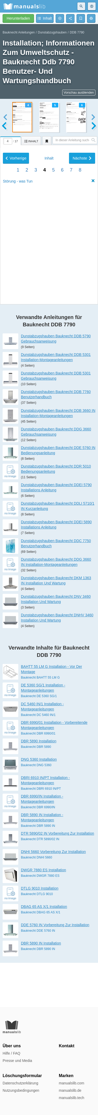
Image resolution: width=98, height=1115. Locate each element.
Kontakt (66, 1046)
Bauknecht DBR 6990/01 (38, 777)
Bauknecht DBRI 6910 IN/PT (41, 832)
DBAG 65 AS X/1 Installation (44, 951)
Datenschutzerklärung (20, 1083)
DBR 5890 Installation (38, 785)
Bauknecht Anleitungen (19, 32)
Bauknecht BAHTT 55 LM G (40, 722)
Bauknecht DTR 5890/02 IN (40, 883)
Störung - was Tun (18, 318)
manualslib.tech (71, 1098)
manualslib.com (71, 1083)
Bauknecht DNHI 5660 (36, 901)
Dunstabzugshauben (52, 32)
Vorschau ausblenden (79, 92)
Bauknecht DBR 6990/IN (38, 851)
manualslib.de (70, 1090)
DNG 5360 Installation (39, 803)
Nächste (82, 295)
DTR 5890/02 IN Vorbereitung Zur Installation (57, 877)
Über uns (12, 1046)
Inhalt (48, 295)
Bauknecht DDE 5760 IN (38, 975)
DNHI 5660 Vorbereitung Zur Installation (53, 896)
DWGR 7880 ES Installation (43, 914)
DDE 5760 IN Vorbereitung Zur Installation (55, 969)
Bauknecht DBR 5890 (36, 791)
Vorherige (15, 295)
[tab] (10, 139)
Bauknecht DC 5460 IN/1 (38, 759)
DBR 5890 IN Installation (41, 987)
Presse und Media (17, 1061)
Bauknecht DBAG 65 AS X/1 (40, 956)
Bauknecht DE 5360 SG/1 (39, 740)
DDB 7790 (77, 32)
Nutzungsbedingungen (21, 1090)
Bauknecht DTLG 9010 (37, 938)
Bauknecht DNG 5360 (36, 809)
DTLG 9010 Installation (39, 932)
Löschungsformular (22, 1075)
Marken (66, 1075)
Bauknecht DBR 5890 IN (38, 870)
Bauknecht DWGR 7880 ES (40, 920)
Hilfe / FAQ (11, 1053)
